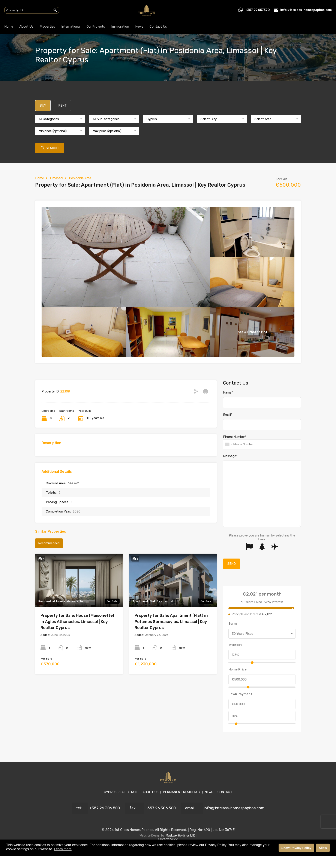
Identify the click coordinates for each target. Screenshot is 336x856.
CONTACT (225, 792)
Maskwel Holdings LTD (181, 835)
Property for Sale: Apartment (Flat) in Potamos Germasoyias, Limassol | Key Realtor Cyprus (171, 621)
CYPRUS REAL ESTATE (121, 792)
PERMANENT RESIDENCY (181, 792)
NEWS (209, 792)
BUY (43, 105)
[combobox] (60, 119)
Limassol (56, 178)
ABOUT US (150, 792)
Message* (230, 456)
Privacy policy (168, 839)
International (70, 26)
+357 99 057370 (257, 10)
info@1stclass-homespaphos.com (306, 10)
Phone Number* (234, 437)
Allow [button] (323, 848)
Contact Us (158, 26)
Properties (47, 26)
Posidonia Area (80, 178)
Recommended (49, 543)
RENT (62, 105)
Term (232, 624)
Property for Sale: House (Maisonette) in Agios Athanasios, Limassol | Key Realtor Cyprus (77, 621)
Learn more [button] (63, 849)
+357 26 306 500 (104, 808)
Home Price (237, 669)
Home (8, 26)
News (139, 26)
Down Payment (240, 694)
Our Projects (96, 26)
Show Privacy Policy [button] (296, 848)
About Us (26, 26)
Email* (227, 415)
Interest (235, 645)
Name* (228, 392)
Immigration (120, 26)
